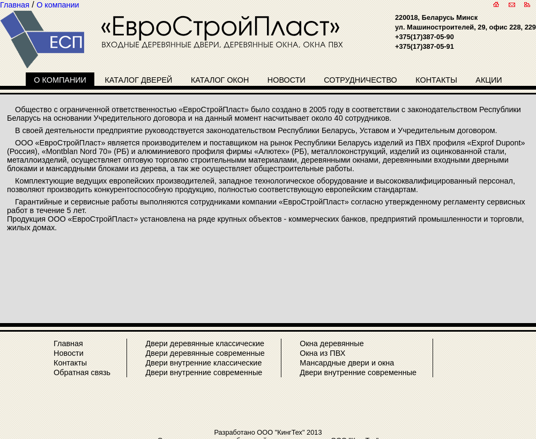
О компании (60, 80)
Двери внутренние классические (203, 362)
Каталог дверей (138, 80)
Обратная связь (82, 372)
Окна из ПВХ (322, 353)
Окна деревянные (331, 343)
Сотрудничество (360, 80)
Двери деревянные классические (204, 343)
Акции (488, 80)
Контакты (436, 80)
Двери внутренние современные (203, 372)
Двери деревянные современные (204, 353)
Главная (68, 343)
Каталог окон (220, 80)
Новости (286, 80)
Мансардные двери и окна (347, 362)
